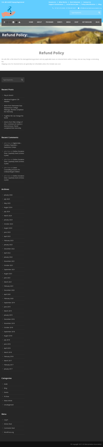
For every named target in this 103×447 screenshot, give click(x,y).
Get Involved (87, 22)
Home (31, 22)
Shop (76, 22)
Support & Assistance (56, 4)
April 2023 (7, 236)
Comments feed (9, 428)
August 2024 (8, 207)
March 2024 (8, 216)
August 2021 (8, 274)
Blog (99, 4)
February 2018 (8, 356)
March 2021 (8, 282)
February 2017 (8, 365)
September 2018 (9, 332)
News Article (8, 401)
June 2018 (7, 344)
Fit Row (6, 396)
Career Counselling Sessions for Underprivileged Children (12, 170)
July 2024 (7, 211)
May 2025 (7, 203)
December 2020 (9, 290)
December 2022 (9, 249)
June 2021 (7, 278)
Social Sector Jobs (72, 4)
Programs (49, 22)
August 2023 (8, 228)
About (39, 22)
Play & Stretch (8, 95)
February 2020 (8, 298)
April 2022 (7, 253)
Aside (6, 384)
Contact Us (87, 2)
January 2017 (8, 369)
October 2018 (8, 327)
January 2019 (8, 315)
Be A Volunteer (75, 2)
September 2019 (9, 303)
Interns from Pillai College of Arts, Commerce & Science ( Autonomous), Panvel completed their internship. (13, 125)
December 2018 (9, 319)
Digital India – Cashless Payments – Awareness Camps (13, 145)
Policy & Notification (88, 4)
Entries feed (8, 424)
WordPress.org (9, 432)
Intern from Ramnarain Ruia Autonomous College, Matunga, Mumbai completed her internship (13, 109)
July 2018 (7, 340)
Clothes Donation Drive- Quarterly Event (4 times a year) (14, 153)
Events (59, 22)
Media (68, 22)
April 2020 (7, 294)
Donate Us (52, 2)
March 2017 (8, 361)
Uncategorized (8, 405)
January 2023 (8, 245)
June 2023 (7, 232)
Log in (6, 420)
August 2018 (8, 336)
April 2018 (7, 348)
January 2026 (8, 195)
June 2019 (7, 307)
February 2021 (8, 286)
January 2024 (8, 220)
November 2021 (9, 261)
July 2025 (7, 199)
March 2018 (8, 352)
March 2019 (8, 311)
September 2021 (9, 269)
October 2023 (8, 224)
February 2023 (8, 240)
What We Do (63, 2)
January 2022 (8, 257)
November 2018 (9, 323)
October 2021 (8, 265)
